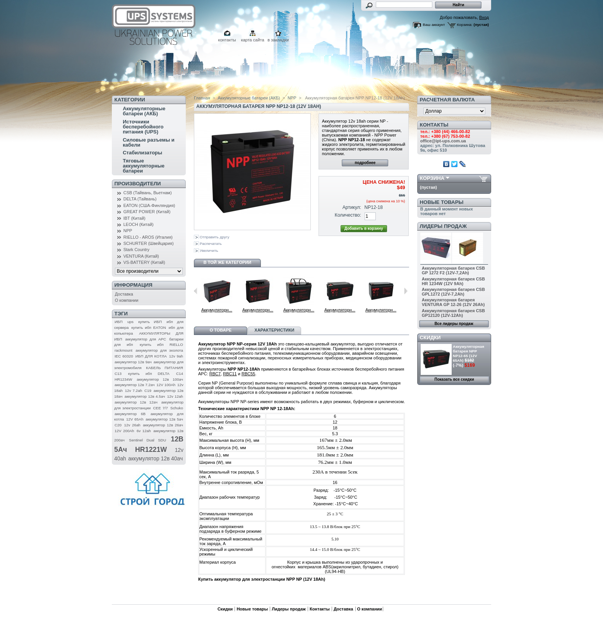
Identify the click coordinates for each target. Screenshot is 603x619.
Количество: (348, 215)
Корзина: (465, 24)
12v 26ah (132, 425)
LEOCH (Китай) (138, 224)
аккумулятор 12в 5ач (164, 419)
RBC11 (229, 373)
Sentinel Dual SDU (147, 440)
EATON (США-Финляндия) (149, 205)
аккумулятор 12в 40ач (155, 458)
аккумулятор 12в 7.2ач (134, 385)
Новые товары (442, 202)
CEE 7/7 (160, 408)
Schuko (176, 408)
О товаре (221, 330)
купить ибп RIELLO (161, 344)
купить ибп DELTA (149, 373)
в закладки (278, 40)
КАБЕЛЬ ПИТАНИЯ (164, 368)
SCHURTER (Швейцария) (148, 243)
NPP (127, 230)
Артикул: (352, 207)
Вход (484, 17)
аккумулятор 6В (130, 414)
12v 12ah (175, 396)
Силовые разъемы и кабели (149, 142)
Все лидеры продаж (454, 323)
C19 (147, 390)
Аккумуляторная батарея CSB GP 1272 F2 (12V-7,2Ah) (453, 270)
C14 (179, 373)
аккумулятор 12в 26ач (163, 425)
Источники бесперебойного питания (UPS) (143, 127)
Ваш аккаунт (434, 24)
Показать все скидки (454, 379)
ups (130, 322)
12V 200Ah (124, 431)
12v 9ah (176, 356)
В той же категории (227, 262)
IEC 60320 (124, 356)
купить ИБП (150, 322)
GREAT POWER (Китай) (147, 211)
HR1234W (123, 379)
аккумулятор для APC (145, 339)
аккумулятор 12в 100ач (160, 379)
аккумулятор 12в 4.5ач (145, 396)
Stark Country (136, 249)
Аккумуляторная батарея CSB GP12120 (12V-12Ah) (453, 313)
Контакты (320, 609)
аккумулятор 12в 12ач (136, 402)
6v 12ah (144, 431)
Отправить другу (214, 237)
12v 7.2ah (133, 390)
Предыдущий (195, 290)
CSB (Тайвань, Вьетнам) (147, 192)
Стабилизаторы (142, 153)
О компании (127, 300)
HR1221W (151, 449)
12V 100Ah (165, 385)
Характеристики (275, 330)
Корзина (432, 178)
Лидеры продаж (443, 226)
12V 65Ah (134, 419)
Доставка (124, 294)
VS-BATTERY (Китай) (144, 262)
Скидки (430, 337)
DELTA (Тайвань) (140, 199)
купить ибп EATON (148, 327)
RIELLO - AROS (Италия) (148, 237)
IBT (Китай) (134, 218)
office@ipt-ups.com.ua (443, 141)
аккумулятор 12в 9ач (133, 362)
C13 (118, 373)
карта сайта (252, 40)
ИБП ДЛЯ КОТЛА (151, 356)
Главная (202, 98)
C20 (118, 425)
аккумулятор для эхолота (159, 350)
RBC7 (215, 373)
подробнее (365, 163)
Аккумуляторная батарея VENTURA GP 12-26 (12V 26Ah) (453, 302)
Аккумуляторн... (216, 310)
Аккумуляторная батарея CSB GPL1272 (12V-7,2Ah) (453, 291)
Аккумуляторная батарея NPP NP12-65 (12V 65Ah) (468, 353)
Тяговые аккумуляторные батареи (143, 166)
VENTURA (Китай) (141, 256)
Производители (138, 183)
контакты (227, 40)
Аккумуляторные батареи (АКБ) (144, 111)
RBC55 (248, 373)
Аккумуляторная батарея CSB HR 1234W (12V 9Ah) (453, 281)
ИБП (119, 322)
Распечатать (211, 243)
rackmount (123, 350)
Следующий (406, 290)
